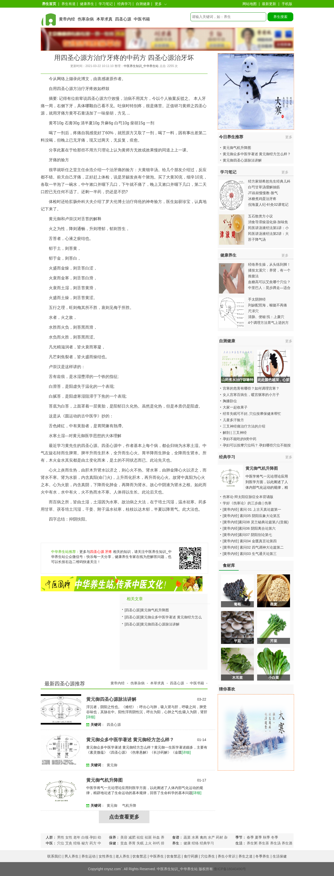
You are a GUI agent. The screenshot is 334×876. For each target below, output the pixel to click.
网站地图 (249, 4)
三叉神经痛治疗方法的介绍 (244, 426)
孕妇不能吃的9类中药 (240, 439)
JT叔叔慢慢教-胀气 (263, 193)
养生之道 (245, 856)
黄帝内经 (67, 19)
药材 (219, 837)
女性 (68, 837)
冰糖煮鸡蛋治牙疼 (262, 199)
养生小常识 (226, 856)
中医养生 (157, 856)
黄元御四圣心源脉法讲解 (160, 624)
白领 (84, 837)
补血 (156, 837)
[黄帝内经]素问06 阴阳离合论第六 (249, 528)
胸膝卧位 (230, 401)
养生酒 (287, 843)
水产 (211, 837)
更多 (158, 4)
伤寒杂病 (86, 19)
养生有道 (68, 4)
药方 (93, 843)
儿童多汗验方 (233, 420)
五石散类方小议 (260, 216)
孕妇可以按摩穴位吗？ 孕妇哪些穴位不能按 (257, 445)
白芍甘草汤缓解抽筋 (264, 187)
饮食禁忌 (139, 856)
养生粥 (252, 843)
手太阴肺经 (257, 299)
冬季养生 (262, 856)
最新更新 (269, 4)
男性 (60, 837)
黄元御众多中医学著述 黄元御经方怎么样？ (130, 739)
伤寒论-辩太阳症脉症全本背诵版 (248, 497)
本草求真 (104, 19)
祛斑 (148, 837)
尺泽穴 (253, 311)
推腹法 (253, 276)
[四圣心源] (133, 610)
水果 (195, 837)
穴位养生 (208, 856)
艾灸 (68, 843)
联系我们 (54, 856)
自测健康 (143, 4)
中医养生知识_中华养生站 (141, 66)
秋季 (266, 837)
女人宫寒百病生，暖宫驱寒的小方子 (251, 395)
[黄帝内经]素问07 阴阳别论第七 (247, 535)
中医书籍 (142, 19)
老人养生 (123, 856)
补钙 (156, 843)
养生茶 (263, 843)
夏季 (258, 837)
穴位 (60, 843)
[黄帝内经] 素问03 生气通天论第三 (250, 554)
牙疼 (108, 552)
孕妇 (93, 837)
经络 (76, 843)
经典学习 (124, 4)
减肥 (132, 837)
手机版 (287, 4)
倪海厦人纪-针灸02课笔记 (268, 205)
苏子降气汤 (257, 239)
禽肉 (203, 837)
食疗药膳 (191, 856)
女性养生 (106, 856)
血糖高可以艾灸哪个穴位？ (269, 282)
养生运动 (88, 856)
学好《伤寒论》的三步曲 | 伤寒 (247, 503)
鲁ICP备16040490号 (230, 869)
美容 (123, 837)
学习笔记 (106, 4)
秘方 (84, 843)
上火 (148, 843)
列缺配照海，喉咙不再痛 (267, 305)
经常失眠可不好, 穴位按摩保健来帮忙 (252, 414)
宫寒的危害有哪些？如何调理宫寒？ (251, 388)
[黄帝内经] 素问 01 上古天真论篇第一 (252, 509)
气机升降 (129, 805)
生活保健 (280, 856)
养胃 (132, 843)
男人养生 (71, 856)
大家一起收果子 (235, 407)
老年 (76, 837)
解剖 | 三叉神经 (235, 433)
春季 (250, 837)
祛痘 (140, 837)
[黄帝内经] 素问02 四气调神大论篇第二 (253, 547)
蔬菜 (187, 837)
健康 (187, 843)
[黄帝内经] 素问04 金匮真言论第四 (250, 541)
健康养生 (87, 4)
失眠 (140, 843)
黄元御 (112, 765)
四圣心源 (123, 19)
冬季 (274, 837)
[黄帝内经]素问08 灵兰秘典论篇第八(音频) (256, 522)
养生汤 (275, 843)
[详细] (90, 717)
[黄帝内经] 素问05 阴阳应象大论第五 (251, 516)
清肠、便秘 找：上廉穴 (266, 317)
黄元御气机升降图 (155, 610)
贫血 (123, 843)
